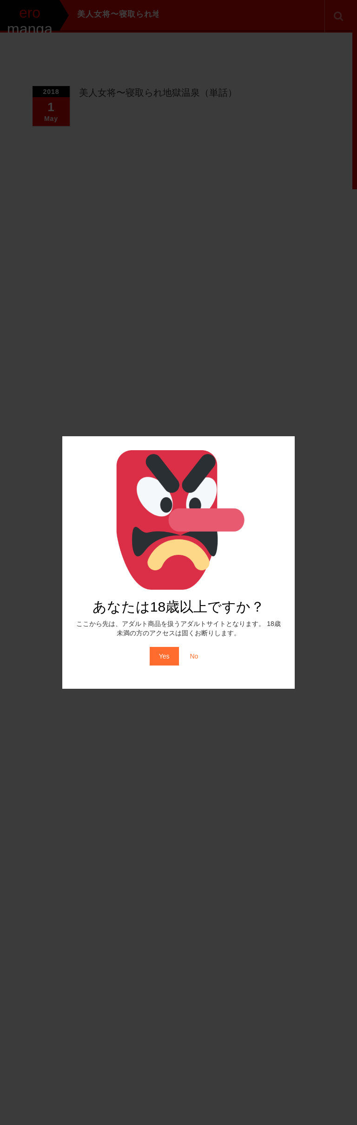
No (194, 656)
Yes (164, 656)
